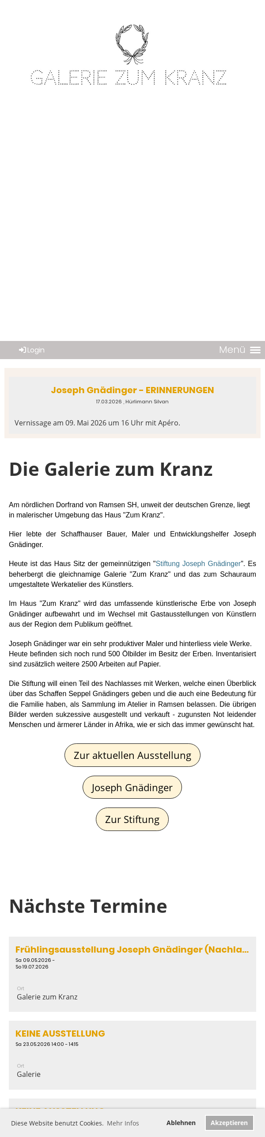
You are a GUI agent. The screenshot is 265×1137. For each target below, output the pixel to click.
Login (31, 350)
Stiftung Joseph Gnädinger (198, 563)
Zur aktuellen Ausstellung (132, 755)
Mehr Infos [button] (123, 1123)
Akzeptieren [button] (229, 1122)
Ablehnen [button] (181, 1122)
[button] (132, 974)
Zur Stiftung (132, 819)
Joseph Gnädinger (132, 787)
